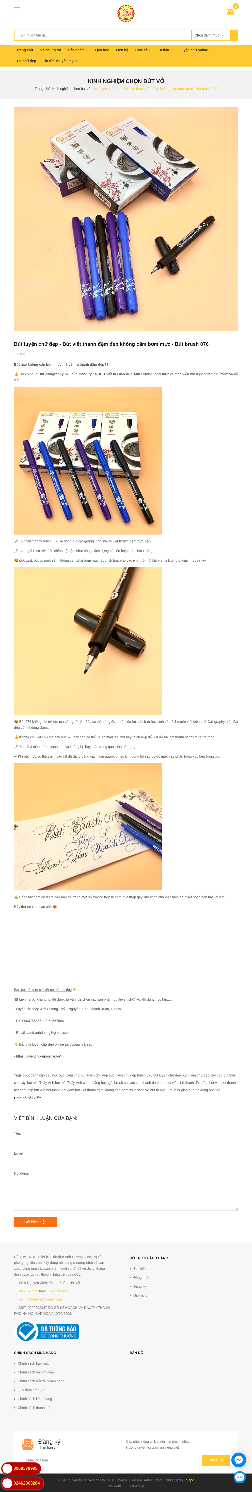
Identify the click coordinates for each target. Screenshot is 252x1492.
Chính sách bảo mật (33, 1363)
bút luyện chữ (69, 1075)
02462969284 (58, 1291)
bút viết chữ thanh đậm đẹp (187, 1083)
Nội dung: (21, 1173)
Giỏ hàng (140, 1295)
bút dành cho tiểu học (41, 1075)
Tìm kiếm (140, 1269)
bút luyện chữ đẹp (167, 1075)
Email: (19, 1153)
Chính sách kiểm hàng (35, 1399)
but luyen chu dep (94, 1075)
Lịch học (102, 50)
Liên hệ (122, 50)
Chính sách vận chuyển (36, 1372)
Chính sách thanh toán (35, 1408)
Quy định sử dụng (32, 1390)
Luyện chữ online (195, 50)
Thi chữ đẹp (26, 61)
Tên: (17, 1133)
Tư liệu (165, 50)
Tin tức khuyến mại (60, 61)
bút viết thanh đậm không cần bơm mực (105, 1090)
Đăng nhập (141, 1278)
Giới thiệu (137, 1486)
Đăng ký (139, 1286)
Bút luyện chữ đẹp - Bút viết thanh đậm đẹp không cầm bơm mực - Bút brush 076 (111, 344)
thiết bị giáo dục (182, 1090)
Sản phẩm (78, 50)
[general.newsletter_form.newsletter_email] (126, 1460)
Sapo (190, 1480)
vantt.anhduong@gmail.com (40, 1299)
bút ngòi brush (112, 1083)
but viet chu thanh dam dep (144, 1083)
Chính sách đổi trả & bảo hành (41, 1381)
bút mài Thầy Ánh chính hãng (77, 1083)
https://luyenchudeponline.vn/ (38, 1056)
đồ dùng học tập (207, 1090)
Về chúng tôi (50, 50)
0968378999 (28, 1291)
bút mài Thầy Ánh (40, 1083)
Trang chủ (24, 50)
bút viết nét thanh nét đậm (54, 1090)
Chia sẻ (143, 50)
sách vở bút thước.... (153, 1090)
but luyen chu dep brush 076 (130, 1075)
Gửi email (216, 1460)
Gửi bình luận (35, 1222)
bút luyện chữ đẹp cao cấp (202, 1075)
